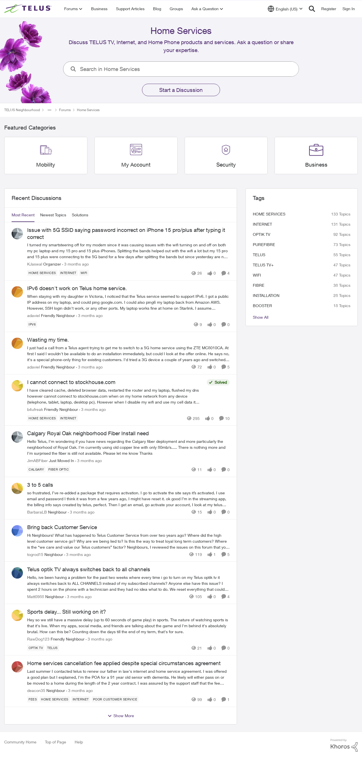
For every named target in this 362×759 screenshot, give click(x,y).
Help (79, 741)
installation (266, 295)
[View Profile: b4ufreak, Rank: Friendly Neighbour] (17, 385)
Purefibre (264, 244)
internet (262, 224)
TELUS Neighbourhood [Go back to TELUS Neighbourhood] (22, 110)
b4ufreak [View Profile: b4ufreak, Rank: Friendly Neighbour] (35, 409)
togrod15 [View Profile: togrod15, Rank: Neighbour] (35, 554)
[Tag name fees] (32, 699)
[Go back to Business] (316, 164)
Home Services (269, 214)
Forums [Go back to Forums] (65, 110)
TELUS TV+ (263, 264)
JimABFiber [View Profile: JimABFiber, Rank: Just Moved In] (37, 460)
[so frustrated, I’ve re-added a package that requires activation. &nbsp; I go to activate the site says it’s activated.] (128, 499)
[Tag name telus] (52, 648)
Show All (260, 317)
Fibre (258, 285)
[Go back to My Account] (135, 164)
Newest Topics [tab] (53, 214)
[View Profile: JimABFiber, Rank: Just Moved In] (17, 437)
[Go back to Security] (226, 164)
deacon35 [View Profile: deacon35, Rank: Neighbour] (36, 690)
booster (262, 305)
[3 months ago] (75, 264)
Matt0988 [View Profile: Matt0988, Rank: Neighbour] (35, 596)
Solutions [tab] (80, 214)
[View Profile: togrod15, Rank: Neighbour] (17, 530)
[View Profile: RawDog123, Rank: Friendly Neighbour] (17, 615)
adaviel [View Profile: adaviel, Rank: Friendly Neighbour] (33, 315)
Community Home (20, 741)
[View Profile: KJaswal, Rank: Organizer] (17, 233)
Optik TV (261, 234)
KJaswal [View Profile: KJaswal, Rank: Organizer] (34, 264)
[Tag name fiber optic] (58, 469)
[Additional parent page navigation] (49, 110)
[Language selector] (285, 8)
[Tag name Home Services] (42, 273)
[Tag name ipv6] (32, 324)
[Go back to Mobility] (45, 164)
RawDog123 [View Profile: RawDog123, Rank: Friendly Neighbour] (38, 639)
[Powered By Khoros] (344, 745)
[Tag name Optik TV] (35, 648)
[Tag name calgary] (36, 469)
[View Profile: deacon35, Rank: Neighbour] (17, 666)
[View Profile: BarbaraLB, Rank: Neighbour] (17, 488)
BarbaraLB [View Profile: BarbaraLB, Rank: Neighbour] (37, 512)
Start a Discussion (181, 90)
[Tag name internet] (68, 273)
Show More (120, 715)
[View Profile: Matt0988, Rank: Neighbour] (17, 573)
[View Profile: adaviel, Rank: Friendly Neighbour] (17, 291)
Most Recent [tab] (23, 214)
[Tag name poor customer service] (115, 699)
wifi (257, 275)
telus (259, 254)
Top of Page (55, 741)
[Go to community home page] (28, 8)
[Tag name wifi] (84, 273)
